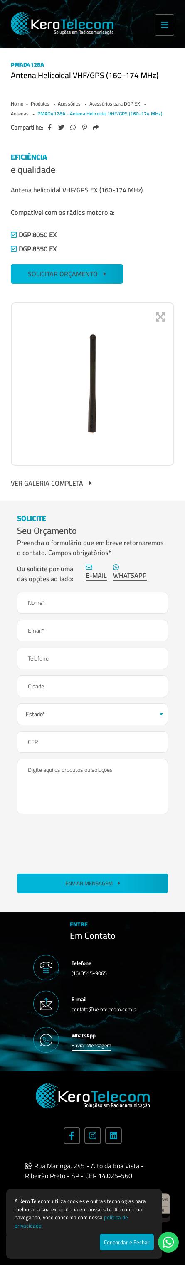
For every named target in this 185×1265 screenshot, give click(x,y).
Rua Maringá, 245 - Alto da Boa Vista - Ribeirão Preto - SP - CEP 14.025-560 (84, 1170)
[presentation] (80, 843)
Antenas (20, 113)
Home (17, 103)
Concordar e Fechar (127, 1242)
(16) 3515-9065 (89, 973)
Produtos (41, 103)
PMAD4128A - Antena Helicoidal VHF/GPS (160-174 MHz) (99, 113)
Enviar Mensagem (92, 883)
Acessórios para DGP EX (115, 103)
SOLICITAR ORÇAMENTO (67, 274)
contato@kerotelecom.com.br (105, 1009)
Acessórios (70, 103)
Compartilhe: (27, 127)
